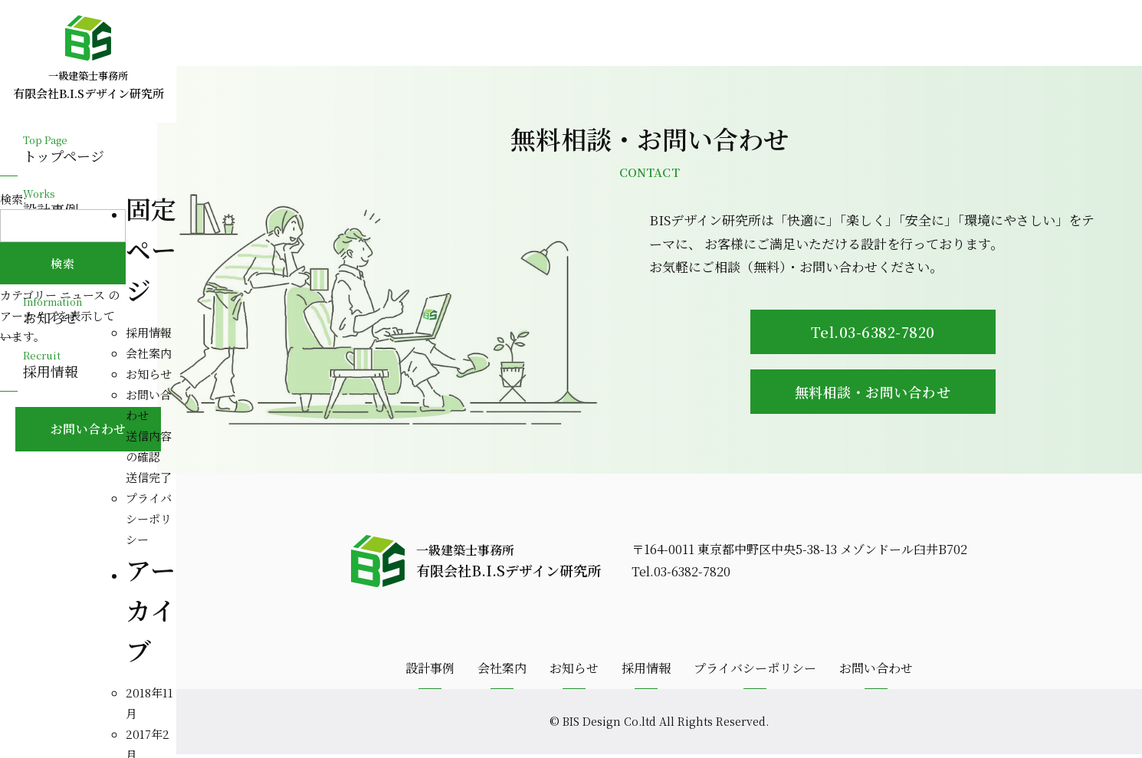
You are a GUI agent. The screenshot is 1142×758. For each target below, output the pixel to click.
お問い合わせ (876, 672)
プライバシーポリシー (149, 518)
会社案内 (149, 353)
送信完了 (149, 477)
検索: (13, 199)
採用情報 (149, 332)
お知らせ (149, 374)
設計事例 (430, 672)
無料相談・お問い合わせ (877, 393)
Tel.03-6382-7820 (877, 333)
